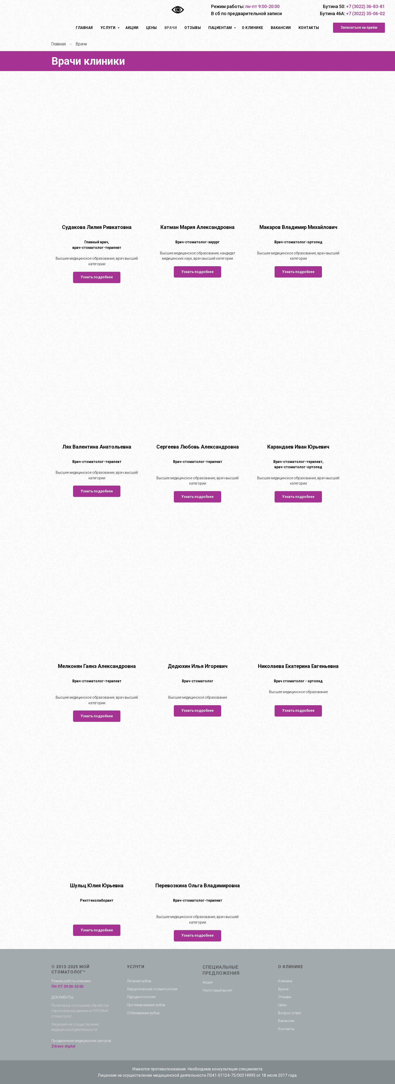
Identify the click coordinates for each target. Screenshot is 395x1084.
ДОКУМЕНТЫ (62, 997)
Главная (84, 28)
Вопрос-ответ (290, 1013)
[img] (41, 10)
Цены (151, 28)
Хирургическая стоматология (152, 989)
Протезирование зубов (146, 1005)
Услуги (109, 28)
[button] (359, 28)
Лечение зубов (139, 981)
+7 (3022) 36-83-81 (365, 6)
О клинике (252, 28)
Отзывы (192, 28)
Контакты (309, 28)
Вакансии (281, 28)
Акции (132, 28)
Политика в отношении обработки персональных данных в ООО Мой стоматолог (80, 1010)
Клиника (285, 981)
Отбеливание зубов (143, 1013)
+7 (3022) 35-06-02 (365, 13)
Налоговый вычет (218, 990)
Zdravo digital (63, 1046)
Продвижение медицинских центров (81, 1041)
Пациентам (220, 28)
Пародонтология (141, 997)
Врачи (170, 28)
